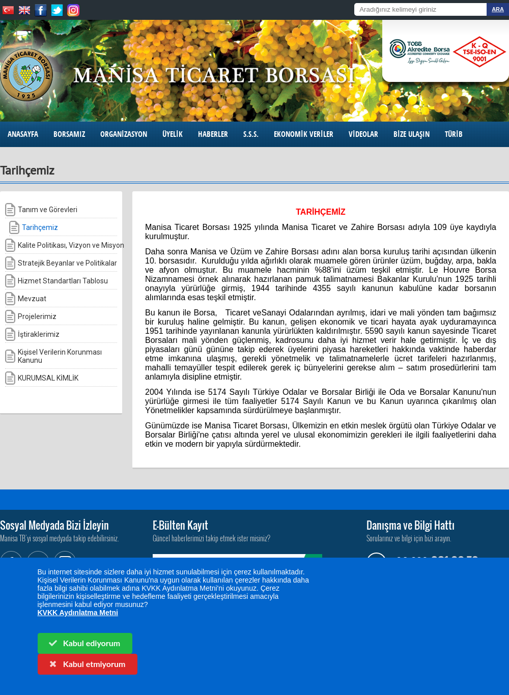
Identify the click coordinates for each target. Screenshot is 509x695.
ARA (498, 9)
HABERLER (213, 134)
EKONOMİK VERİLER (303, 134)
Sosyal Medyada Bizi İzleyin (54, 525)
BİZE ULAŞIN (411, 134)
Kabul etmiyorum (86, 664)
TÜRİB (454, 134)
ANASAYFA (23, 134)
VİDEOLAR (363, 134)
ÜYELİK (172, 134)
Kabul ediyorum (84, 643)
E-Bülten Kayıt (180, 525)
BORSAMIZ (69, 134)
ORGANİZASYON (123, 134)
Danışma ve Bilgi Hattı (410, 525)
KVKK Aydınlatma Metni (78, 613)
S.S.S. (251, 134)
